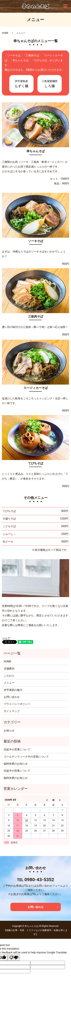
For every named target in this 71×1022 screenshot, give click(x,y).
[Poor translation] (14, 958)
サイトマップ (12, 711)
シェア (6, 638)
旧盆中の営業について (17, 749)
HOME (5, 33)
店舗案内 (9, 668)
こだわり (9, 675)
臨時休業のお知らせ (16, 763)
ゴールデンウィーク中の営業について (26, 756)
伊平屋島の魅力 (13, 689)
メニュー (9, 682)
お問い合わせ (12, 696)
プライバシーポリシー (17, 703)
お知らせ (9, 730)
